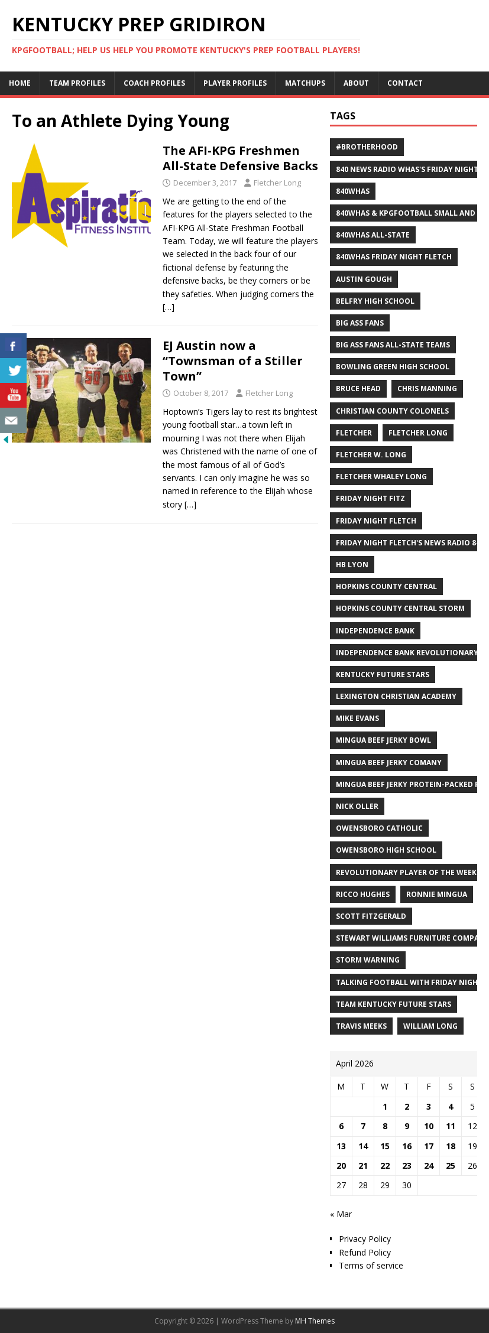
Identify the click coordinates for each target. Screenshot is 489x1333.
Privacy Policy (365, 1238)
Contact (405, 83)
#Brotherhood (367, 147)
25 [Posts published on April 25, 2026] (450, 1165)
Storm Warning (368, 960)
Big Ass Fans (360, 323)
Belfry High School (375, 301)
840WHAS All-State (373, 235)
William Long (430, 1026)
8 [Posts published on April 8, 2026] (385, 1126)
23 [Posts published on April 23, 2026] (407, 1165)
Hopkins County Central (386, 586)
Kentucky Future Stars (382, 674)
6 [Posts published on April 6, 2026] (341, 1126)
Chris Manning (427, 388)
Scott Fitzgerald (371, 916)
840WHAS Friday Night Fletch (394, 257)
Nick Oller (357, 806)
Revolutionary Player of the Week (406, 872)
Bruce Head (358, 388)
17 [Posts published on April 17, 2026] (428, 1146)
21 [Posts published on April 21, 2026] (363, 1165)
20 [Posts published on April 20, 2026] (341, 1165)
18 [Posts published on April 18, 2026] (450, 1146)
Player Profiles (235, 83)
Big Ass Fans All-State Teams (393, 345)
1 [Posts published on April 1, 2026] (385, 1106)
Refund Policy (365, 1252)
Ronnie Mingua (436, 894)
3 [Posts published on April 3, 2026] (428, 1106)
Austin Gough (364, 279)
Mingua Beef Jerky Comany (389, 762)
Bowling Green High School (392, 367)
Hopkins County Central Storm (400, 608)
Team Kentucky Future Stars (393, 1004)
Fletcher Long (277, 182)
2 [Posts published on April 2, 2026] (406, 1106)
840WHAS (353, 191)
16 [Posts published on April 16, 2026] (407, 1146)
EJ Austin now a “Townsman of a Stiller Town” (233, 360)
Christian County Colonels (392, 411)
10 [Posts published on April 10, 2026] (428, 1126)
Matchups (305, 83)
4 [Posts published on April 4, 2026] (450, 1106)
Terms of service (371, 1265)
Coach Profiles (154, 83)
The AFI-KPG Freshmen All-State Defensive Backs (240, 158)
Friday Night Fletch (376, 521)
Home (20, 83)
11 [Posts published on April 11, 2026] (450, 1126)
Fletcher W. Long (371, 455)
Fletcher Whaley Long (381, 477)
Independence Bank (375, 631)
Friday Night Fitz (370, 498)
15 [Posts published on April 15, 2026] (385, 1146)
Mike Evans (357, 718)
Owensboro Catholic (379, 828)
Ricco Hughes (363, 894)
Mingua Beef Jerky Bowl (383, 740)
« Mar (341, 1214)
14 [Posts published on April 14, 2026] (363, 1146)
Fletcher (354, 433)
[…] (168, 307)
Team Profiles (77, 83)
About (356, 83)
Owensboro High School (386, 850)
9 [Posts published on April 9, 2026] (406, 1126)
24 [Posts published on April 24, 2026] (428, 1165)
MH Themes (315, 1321)
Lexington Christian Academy (396, 696)
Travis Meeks (361, 1026)
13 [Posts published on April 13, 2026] (341, 1146)
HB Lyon (352, 565)
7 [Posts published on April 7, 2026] (363, 1126)
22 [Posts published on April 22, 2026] (385, 1165)
